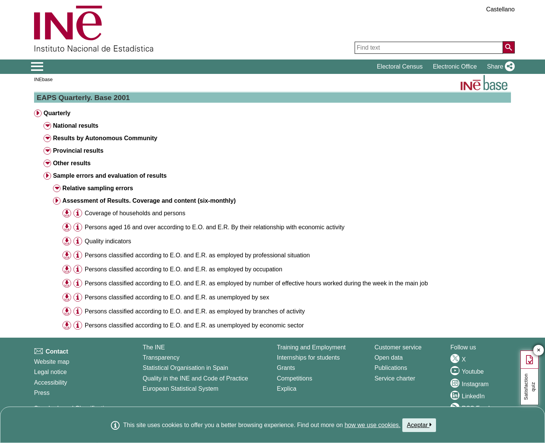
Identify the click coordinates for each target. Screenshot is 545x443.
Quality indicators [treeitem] (108, 241)
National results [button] (75, 125)
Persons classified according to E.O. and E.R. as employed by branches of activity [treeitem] (195, 311)
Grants (286, 368)
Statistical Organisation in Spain (185, 368)
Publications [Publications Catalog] (390, 368)
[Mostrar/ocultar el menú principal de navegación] (37, 67)
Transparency (161, 357)
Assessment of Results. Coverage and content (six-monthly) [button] (149, 200)
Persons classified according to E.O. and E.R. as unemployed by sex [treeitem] (177, 297)
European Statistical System (180, 388)
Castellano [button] (500, 9)
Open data (388, 357)
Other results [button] (72, 163)
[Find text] (429, 48)
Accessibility (50, 382)
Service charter (394, 378)
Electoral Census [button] (400, 66)
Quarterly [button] (57, 113)
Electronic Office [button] (455, 66)
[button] (499, 67)
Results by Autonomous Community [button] (105, 138)
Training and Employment (311, 347)
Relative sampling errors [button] (97, 188)
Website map (51, 361)
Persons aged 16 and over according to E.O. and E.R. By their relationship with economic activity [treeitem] (215, 227)
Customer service (397, 347)
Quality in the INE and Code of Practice (195, 378)
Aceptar (419, 424)
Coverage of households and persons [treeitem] (135, 213)
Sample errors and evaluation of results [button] (110, 175)
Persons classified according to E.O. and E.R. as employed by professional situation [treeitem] (197, 255)
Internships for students (308, 357)
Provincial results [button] (78, 150)
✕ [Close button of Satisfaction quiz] (539, 350)
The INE (154, 347)
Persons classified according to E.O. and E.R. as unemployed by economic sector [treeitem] (194, 325)
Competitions (294, 378)
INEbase (43, 79)
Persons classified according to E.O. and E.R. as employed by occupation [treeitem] (183, 269)
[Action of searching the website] (509, 47)
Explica (287, 388)
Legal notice (50, 372)
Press (42, 393)
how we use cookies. (372, 425)
